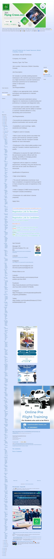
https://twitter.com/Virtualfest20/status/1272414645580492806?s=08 (26, 235)
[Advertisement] (23, 40)
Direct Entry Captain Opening (6, 441)
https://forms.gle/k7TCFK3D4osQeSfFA (17, 214)
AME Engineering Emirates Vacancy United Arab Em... (6, 413)
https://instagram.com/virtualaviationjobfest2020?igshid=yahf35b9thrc (26, 233)
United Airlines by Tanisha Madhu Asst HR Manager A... (6, 479)
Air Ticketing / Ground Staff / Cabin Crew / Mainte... (6, 283)
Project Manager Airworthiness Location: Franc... (6, 420)
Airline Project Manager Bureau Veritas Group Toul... (6, 239)
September (6, 132)
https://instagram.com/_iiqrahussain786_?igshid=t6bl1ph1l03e (22, 262)
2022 (4, 122)
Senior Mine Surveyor (6, 398)
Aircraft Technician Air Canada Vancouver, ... (6, 374)
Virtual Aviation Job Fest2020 (5, 470)
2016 (4, 552)
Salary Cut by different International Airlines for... (5, 515)
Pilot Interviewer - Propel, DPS (18, 486)
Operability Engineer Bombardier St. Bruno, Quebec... (6, 323)
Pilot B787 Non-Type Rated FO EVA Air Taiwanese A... (6, 273)
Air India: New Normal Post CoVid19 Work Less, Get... (6, 336)
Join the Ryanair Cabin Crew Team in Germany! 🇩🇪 (25, 541)
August (5, 134)
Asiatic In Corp (47, 74)
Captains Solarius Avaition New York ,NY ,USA (6, 192)
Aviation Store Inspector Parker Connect (6, 394)
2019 (4, 548)
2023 (4, 120)
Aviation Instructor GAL (6, 385)
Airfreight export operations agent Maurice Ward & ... (6, 246)
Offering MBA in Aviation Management (5, 151)
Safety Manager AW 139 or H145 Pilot (6, 233)
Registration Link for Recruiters (25, 211)
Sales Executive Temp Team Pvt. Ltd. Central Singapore (6, 352)
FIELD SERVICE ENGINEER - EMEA (6, 436)
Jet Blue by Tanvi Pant (6, 474)
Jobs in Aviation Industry (5, 465)
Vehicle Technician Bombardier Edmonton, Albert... (6, 359)
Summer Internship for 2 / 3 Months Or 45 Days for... (6, 178)
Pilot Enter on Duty (5, 278)
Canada (26, 445)
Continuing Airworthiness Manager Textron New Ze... (6, 227)
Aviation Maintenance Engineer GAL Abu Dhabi (6, 221)
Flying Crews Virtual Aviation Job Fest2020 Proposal (6, 452)
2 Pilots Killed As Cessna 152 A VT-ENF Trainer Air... (6, 528)
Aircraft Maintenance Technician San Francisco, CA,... (6, 142)
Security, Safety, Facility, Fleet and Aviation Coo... (5, 317)
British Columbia (22, 445)
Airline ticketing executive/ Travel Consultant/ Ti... (6, 380)
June (5, 137)
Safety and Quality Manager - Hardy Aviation (6, 407)
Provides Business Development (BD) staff (6, 157)
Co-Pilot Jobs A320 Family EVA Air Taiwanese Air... (6, 266)
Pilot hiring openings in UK (5, 502)
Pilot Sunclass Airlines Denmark (6, 260)
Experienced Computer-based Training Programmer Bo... (6, 297)
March (5, 543)
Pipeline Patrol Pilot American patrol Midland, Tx (6, 202)
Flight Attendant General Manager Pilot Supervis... (6, 209)
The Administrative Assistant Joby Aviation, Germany (6, 344)
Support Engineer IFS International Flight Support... (6, 253)
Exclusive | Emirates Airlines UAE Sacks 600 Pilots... (6, 521)
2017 (4, 551)
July (5, 136)
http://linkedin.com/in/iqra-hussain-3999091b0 (20, 257)
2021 (4, 123)
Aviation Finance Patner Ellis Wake (5, 389)
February (5, 544)
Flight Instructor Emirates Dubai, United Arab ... (6, 164)
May (5, 540)
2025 (4, 117)
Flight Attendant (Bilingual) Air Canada (6, 330)
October (5, 131)
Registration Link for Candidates (25, 217)
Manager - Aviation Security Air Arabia (5, 402)
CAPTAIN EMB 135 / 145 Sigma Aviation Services (6, 310)
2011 (4, 555)
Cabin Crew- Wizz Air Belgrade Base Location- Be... (6, 430)
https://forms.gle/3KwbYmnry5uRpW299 (20, 220)
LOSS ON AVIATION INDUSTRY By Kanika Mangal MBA (6, 460)
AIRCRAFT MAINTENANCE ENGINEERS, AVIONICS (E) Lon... (6, 367)
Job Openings (6, 147)
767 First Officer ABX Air (5, 197)
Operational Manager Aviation (6, 425)
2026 (4, 116)
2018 (4, 549)
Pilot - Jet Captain (5, 499)
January (5, 546)
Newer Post (15, 480)
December (6, 126)
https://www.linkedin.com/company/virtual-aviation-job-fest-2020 (25, 227)
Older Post (39, 480)
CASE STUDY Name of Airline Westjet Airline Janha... (6, 487)
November (6, 128)
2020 (4, 125)
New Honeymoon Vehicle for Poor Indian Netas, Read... (6, 535)
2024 (4, 119)
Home (27, 480)
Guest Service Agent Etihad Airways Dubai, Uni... (5, 186)
